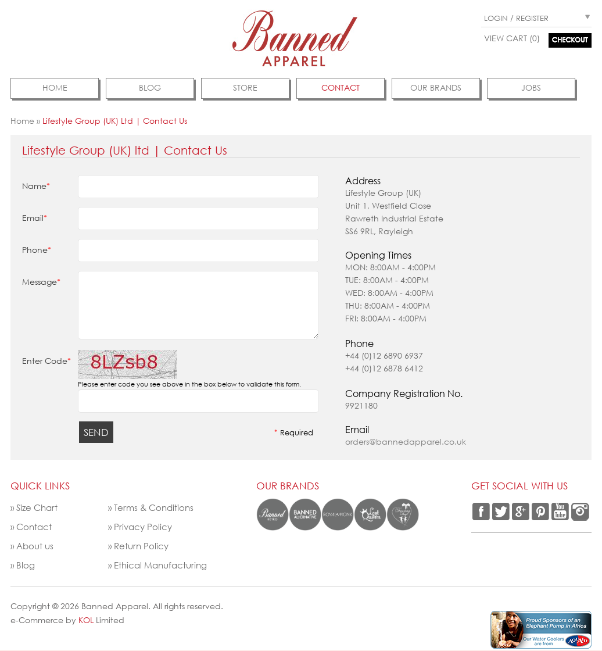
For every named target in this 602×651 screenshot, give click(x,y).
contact (340, 87)
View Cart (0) (512, 38)
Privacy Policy (143, 526)
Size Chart (37, 507)
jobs (531, 87)
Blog (150, 87)
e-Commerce (36, 620)
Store (245, 87)
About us (34, 546)
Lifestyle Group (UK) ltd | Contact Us (114, 121)
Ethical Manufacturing (160, 565)
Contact (34, 526)
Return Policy (141, 546)
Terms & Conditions (153, 507)
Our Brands (435, 87)
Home (54, 87)
